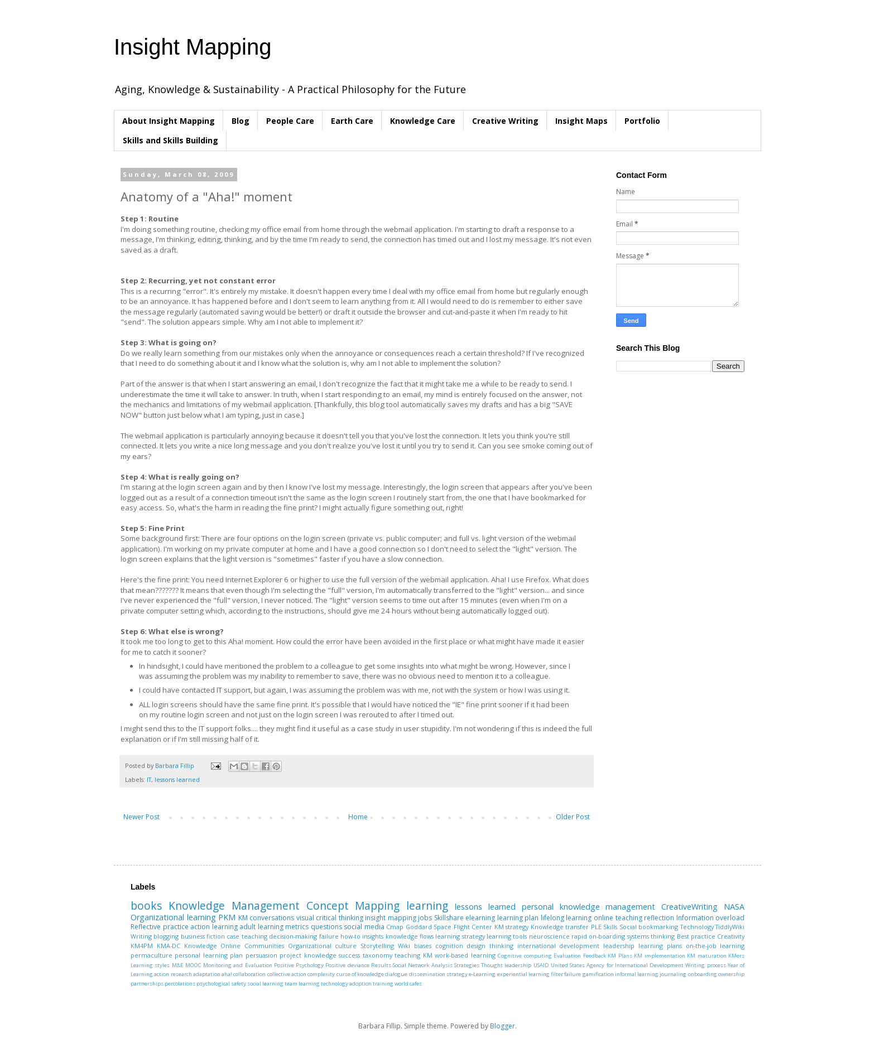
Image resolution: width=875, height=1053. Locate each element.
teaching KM (413, 955)
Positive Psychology (299, 965)
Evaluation (567, 955)
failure (329, 936)
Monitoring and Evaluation (237, 965)
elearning (480, 917)
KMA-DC (168, 945)
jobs (425, 917)
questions (326, 926)
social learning (265, 983)
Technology (697, 926)
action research (172, 974)
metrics (297, 926)
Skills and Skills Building (170, 140)
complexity (321, 974)
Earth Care (352, 120)
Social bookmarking (649, 926)
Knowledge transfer (560, 926)
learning (427, 905)
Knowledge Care (422, 120)
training (383, 983)
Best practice (696, 936)
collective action (286, 974)
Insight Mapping (192, 47)
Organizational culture (322, 945)
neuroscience (549, 936)
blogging (166, 936)
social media (364, 926)
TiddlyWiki (729, 926)
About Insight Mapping (168, 120)
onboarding (702, 974)
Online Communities (252, 945)
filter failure (566, 974)
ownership (731, 974)
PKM (226, 917)
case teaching (247, 936)
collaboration (249, 974)
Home (358, 817)
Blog (240, 120)
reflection (659, 917)
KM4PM (142, 945)
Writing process (705, 965)
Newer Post (141, 817)
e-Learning (482, 974)
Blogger (502, 1026)
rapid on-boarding (598, 936)
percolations (180, 983)
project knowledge (308, 955)
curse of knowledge (360, 974)
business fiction (203, 936)
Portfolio (642, 120)
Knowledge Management (234, 905)
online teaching (618, 917)
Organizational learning (173, 917)
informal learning (636, 974)
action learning (214, 926)
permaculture (151, 955)
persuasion (261, 955)
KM (243, 917)
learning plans (660, 945)
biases (422, 945)
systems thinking (651, 936)
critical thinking (339, 917)
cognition (449, 945)
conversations (271, 917)
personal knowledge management (589, 906)
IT (149, 779)
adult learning (261, 926)
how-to (350, 936)
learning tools (507, 936)
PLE (596, 926)
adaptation (206, 974)
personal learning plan (209, 955)
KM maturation (706, 955)
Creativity (730, 936)
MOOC (193, 965)
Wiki (404, 945)
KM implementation (659, 955)
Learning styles (150, 965)
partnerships (147, 983)
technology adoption (346, 983)
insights (372, 936)
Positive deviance (347, 965)
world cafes (408, 983)
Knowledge (200, 945)
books (146, 905)
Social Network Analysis (423, 965)
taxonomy (377, 955)
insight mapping (390, 917)
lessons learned (177, 779)
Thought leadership (506, 965)
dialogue (396, 974)
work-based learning (465, 955)
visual (305, 917)
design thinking (490, 945)
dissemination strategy (438, 974)
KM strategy (511, 926)
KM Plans (620, 955)
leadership (618, 945)
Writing (141, 936)
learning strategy (459, 936)
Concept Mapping (353, 905)
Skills (610, 926)
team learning (302, 983)
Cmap (394, 926)
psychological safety (221, 983)
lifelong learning (566, 917)
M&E (178, 965)
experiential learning (523, 974)
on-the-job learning (715, 945)
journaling (673, 974)
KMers (736, 955)
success (349, 955)
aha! (227, 974)
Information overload (710, 917)
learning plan (518, 917)
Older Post (573, 817)
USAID (541, 965)
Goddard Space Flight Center (449, 926)
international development (558, 945)
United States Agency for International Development (617, 965)
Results (381, 965)
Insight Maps (581, 120)
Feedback (594, 955)
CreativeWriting (689, 906)
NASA (734, 906)
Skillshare (449, 917)
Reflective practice (160, 926)
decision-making (293, 936)
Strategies (466, 965)
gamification (598, 974)
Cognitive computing (524, 955)
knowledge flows (410, 936)
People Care (290, 120)
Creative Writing (505, 120)
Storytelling (377, 945)
